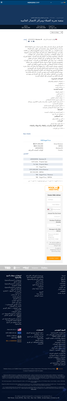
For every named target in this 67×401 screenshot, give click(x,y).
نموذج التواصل (38, 296)
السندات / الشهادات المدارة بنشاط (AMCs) (56, 358)
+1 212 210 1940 (12, 329)
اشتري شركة (39, 283)
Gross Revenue (41, 26)
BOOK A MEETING (53, 188)
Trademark (31, 370)
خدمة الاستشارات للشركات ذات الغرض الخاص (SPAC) (55, 335)
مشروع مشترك (16, 297)
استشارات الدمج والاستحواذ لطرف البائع (13, 281)
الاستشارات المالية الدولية (57, 353)
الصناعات (62, 283)
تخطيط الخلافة (61, 361)
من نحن (63, 277)
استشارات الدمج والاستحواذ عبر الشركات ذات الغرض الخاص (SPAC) (11, 315)
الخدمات (62, 285)
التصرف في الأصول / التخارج (12, 291)
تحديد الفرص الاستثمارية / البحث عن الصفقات (13, 305)
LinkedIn (59, 369)
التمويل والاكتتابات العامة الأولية (55, 338)
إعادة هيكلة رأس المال (58, 348)
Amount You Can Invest (54, 213)
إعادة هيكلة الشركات (59, 344)
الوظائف (62, 291)
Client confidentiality (24, 368)
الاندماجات (18, 293)
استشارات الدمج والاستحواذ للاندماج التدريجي (13, 288)
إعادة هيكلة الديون (59, 346)
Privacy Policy (51, 368)
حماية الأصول (39, 340)
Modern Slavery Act (9, 368)
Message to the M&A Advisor (55, 230)
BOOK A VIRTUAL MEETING (12, 337)
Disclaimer (44, 368)
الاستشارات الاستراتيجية (58, 333)
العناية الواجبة (61, 340)
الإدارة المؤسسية (60, 342)
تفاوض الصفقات (16, 311)
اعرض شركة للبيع (38, 285)
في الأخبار (62, 287)
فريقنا (63, 275)
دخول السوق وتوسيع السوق (35, 333)
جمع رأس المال (16, 302)
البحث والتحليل (38, 335)
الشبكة (63, 281)
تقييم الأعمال (17, 299)
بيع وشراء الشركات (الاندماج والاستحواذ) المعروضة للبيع (34, 276)
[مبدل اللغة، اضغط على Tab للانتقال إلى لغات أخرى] (58, 2)
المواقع (63, 279)
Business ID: (38, 39)
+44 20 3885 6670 (11, 333)
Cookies (32, 368)
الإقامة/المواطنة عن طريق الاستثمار (35, 343)
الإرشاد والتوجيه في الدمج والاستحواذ (35, 337)
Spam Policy (38, 368)
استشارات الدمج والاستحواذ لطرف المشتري (13, 284)
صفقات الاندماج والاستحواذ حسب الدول (35, 280)
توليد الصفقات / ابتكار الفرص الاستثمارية (12, 309)
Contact (26, 370)
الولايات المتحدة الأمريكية (49, 39)
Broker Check (33, 389)
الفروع (41, 292)
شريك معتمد (61, 293)
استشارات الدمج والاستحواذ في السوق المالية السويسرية (11, 319)
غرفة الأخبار (61, 289)
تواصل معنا (40, 294)
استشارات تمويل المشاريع (57, 355)
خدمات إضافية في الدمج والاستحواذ (14, 323)
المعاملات (40, 287)
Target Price (52, 26)
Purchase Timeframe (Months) (55, 221)
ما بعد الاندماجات (16, 295)
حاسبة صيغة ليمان (37, 288)
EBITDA (26, 26)
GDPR (16, 368)
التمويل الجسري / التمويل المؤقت (57, 350)
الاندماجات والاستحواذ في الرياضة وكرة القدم (57, 363)
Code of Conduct (39, 370)
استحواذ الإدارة (16, 300)
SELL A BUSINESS (11, 341)
